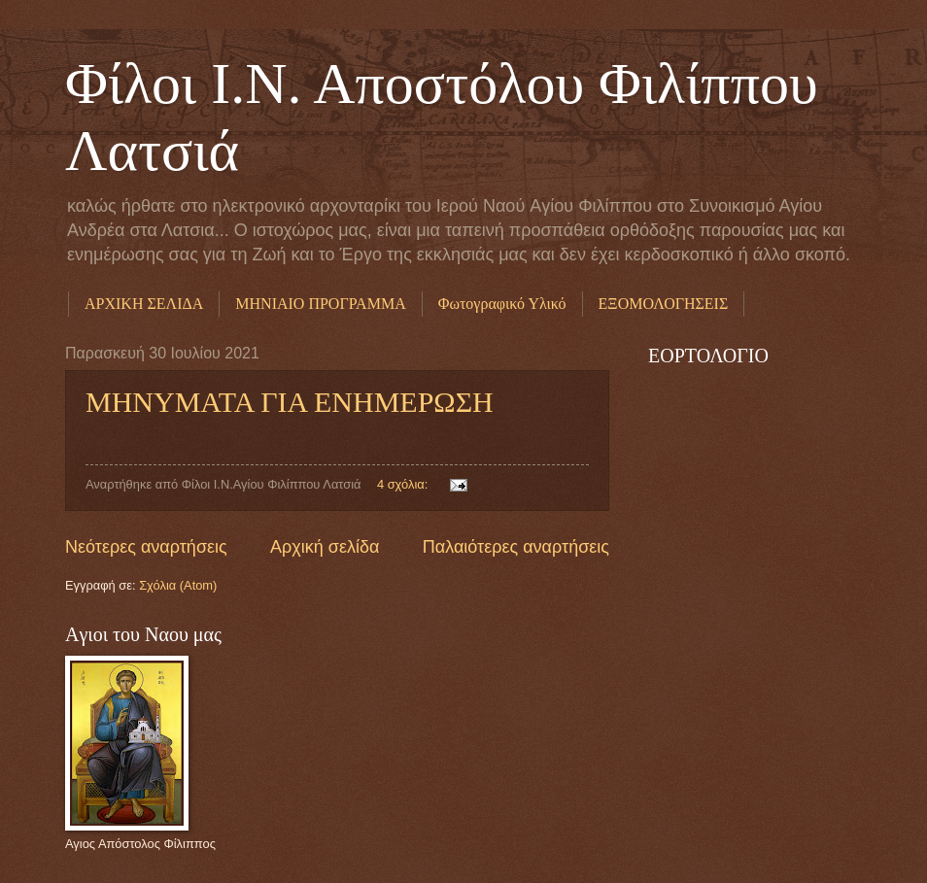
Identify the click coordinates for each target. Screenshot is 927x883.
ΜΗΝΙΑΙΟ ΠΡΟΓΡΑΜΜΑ (320, 303)
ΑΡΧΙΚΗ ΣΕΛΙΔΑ (144, 303)
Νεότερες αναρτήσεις (146, 547)
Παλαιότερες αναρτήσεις (516, 547)
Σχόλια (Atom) (178, 585)
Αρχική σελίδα (324, 547)
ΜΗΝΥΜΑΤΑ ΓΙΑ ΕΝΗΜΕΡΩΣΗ (290, 402)
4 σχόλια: (404, 484)
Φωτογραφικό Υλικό (502, 303)
